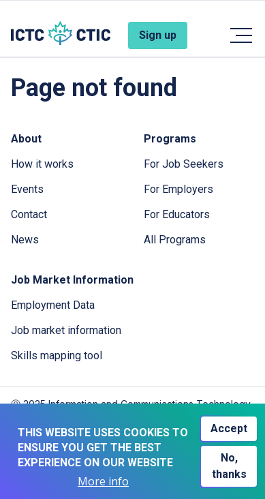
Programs (170, 138)
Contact (29, 214)
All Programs (175, 239)
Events (27, 189)
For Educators (177, 214)
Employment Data (53, 305)
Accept (229, 428)
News (25, 239)
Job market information (66, 330)
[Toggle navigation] (240, 35)
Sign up (157, 35)
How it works (42, 163)
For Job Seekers (183, 163)
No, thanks (229, 466)
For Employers (178, 189)
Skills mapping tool (56, 355)
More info (103, 481)
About (26, 138)
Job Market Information (72, 279)
